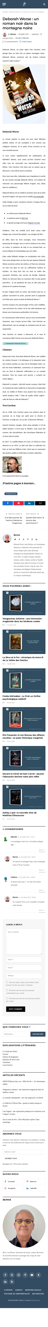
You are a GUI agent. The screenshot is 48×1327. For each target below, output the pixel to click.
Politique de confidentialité (17, 1294)
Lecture (5, 1054)
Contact (19, 1290)
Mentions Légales (33, 1290)
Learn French (7, 1065)
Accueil (5, 12)
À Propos (8, 1290)
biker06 (14, 837)
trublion (14, 877)
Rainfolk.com (35, 1300)
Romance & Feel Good (11, 1060)
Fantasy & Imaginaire (10, 1057)
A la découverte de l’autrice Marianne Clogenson (13, 520)
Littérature (6, 1062)
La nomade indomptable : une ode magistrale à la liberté (23, 1098)
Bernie (13, 34)
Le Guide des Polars (10, 1051)
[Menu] (4, 4)
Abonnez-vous (11, 1158)
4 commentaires (10, 42)
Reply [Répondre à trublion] (42, 890)
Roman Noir (11, 494)
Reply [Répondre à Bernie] (42, 870)
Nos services (38, 1294)
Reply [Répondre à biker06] (42, 850)
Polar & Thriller (22, 38)
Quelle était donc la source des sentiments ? (35, 520)
